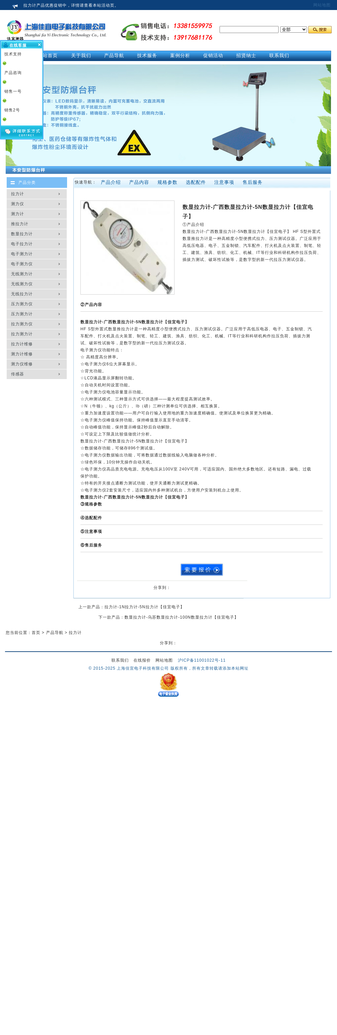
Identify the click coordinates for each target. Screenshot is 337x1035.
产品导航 (54, 632)
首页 (36, 632)
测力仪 (17, 204)
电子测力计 (22, 254)
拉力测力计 (22, 334)
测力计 (17, 214)
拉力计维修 (22, 344)
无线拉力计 (22, 294)
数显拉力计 (22, 234)
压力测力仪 (22, 304)
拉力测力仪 (22, 324)
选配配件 (196, 182)
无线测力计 (22, 274)
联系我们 (120, 660)
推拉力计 (19, 224)
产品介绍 (111, 182)
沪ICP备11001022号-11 (202, 660)
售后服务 (253, 182)
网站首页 (48, 55)
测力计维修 (22, 354)
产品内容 (139, 182)
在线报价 (142, 660)
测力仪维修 (22, 364)
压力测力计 (22, 314)
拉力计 (17, 194)
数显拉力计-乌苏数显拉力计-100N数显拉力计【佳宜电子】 (181, 617)
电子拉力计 (22, 244)
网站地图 (322, 5)
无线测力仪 (22, 284)
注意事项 (224, 182)
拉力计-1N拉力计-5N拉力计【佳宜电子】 (144, 607)
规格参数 (167, 182)
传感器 (17, 374)
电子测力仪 (22, 264)
